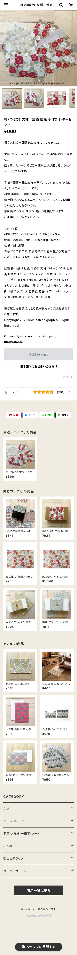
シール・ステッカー (15, 821)
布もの (7, 846)
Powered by (38, 915)
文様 (6, 808)
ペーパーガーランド (16, 871)
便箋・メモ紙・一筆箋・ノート (21, 833)
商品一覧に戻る (39, 891)
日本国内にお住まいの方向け (38, 366)
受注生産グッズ (13, 858)
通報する (68, 376)
